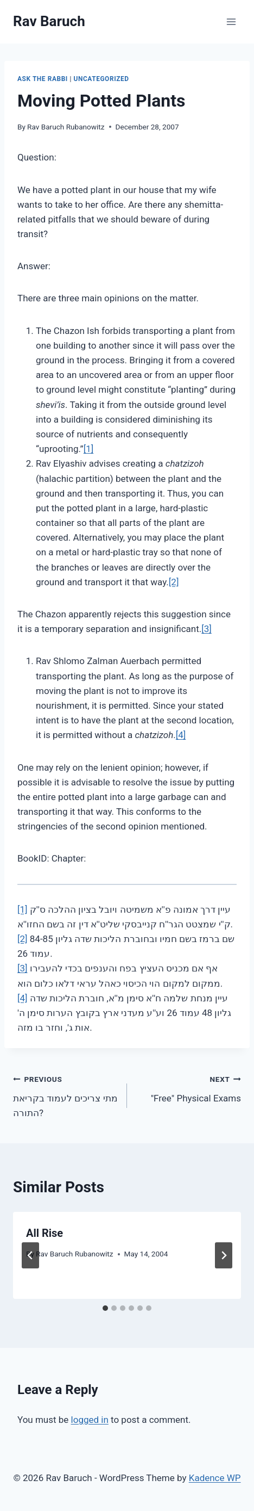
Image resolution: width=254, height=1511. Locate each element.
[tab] (105, 1308)
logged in (90, 1419)
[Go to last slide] (30, 1255)
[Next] (223, 1255)
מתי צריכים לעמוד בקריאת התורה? (65, 1095)
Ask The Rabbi (42, 79)
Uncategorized (101, 79)
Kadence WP (215, 1477)
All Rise (44, 1233)
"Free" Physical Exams (188, 1088)
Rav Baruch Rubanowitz (65, 126)
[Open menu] (231, 21)
